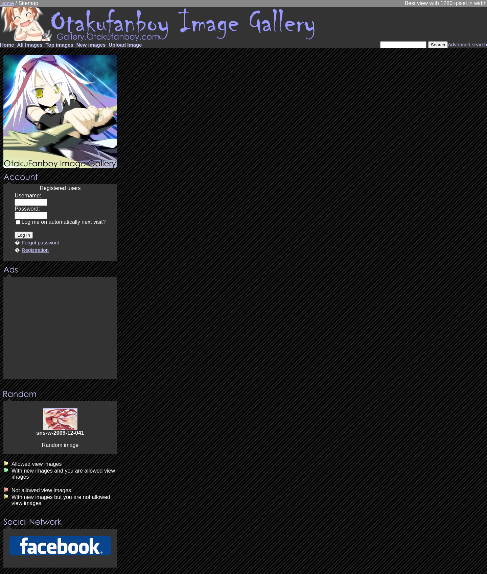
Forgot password (41, 242)
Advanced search (467, 44)
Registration (35, 250)
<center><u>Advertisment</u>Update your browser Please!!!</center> (60, 328)
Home (7, 3)
